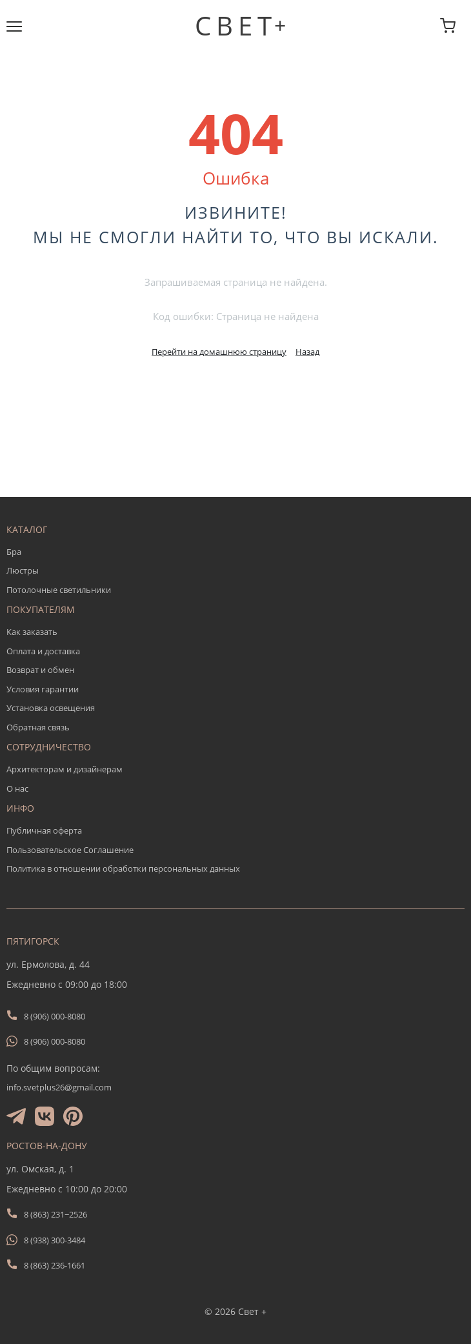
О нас (17, 788)
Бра (13, 551)
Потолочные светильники (58, 590)
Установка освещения (50, 708)
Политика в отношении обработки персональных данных (123, 868)
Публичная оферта (44, 830)
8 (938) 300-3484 (54, 1240)
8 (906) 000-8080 (54, 1016)
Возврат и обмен (40, 670)
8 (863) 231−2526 (55, 1214)
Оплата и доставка (43, 651)
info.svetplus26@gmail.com (59, 1087)
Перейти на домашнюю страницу (219, 351)
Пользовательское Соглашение (70, 850)
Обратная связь (38, 727)
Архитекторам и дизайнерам (64, 769)
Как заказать (31, 631)
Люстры (22, 570)
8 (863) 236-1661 (54, 1265)
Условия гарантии (42, 689)
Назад (307, 351)
